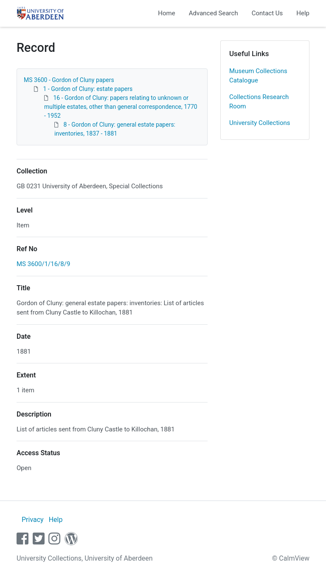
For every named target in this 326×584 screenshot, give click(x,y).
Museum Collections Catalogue (258, 76)
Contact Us (267, 13)
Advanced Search (213, 13)
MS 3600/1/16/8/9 (43, 264)
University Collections (259, 123)
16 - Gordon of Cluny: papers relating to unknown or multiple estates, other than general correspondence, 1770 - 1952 (120, 106)
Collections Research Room (259, 102)
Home (166, 13)
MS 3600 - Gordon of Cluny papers (69, 80)
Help (302, 13)
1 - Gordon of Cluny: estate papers (87, 88)
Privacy (33, 520)
